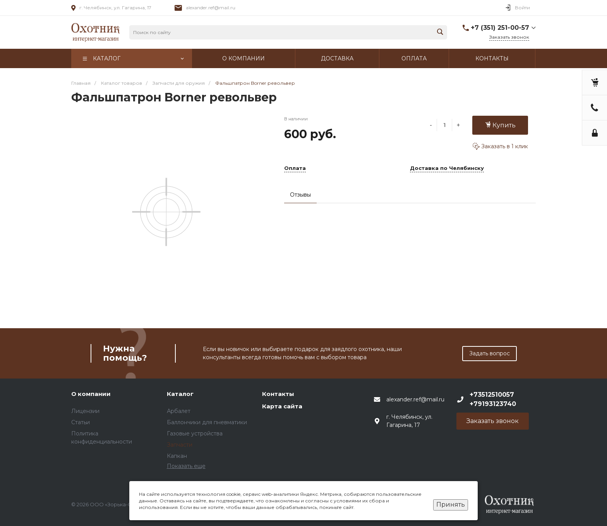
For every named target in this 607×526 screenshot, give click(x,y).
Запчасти (179, 444)
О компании (91, 393)
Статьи (80, 422)
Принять (450, 504)
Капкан (177, 455)
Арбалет (178, 411)
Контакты (278, 393)
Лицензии (85, 411)
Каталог (180, 393)
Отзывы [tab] (300, 194)
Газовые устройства (195, 433)
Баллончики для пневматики (207, 422)
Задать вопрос (489, 353)
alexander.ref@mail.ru (210, 7)
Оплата (295, 168)
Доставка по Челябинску (447, 168)
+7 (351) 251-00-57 (500, 27)
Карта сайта (282, 406)
